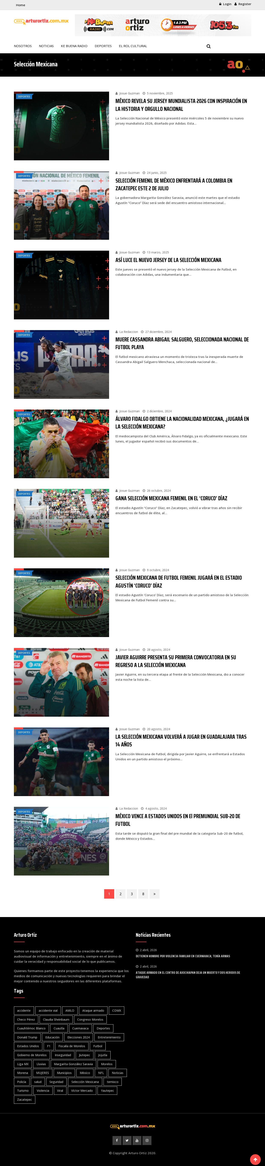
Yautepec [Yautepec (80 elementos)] (107, 1090)
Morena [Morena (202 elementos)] (22, 1073)
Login (227, 4)
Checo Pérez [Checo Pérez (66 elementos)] (26, 1019)
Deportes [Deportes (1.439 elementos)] (103, 1028)
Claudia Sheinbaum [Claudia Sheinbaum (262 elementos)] (56, 1019)
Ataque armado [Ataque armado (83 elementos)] (94, 1010)
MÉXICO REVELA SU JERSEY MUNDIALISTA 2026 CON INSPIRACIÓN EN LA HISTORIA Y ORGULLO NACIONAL (181, 105)
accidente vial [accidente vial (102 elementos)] (48, 1010)
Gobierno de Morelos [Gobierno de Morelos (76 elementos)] (32, 1055)
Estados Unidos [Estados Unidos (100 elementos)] (28, 1046)
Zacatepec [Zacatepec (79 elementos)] (24, 1099)
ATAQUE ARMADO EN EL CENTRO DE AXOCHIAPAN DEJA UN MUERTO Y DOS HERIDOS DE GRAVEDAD (188, 975)
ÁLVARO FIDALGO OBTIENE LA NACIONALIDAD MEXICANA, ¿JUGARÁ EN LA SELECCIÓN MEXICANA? (182, 422)
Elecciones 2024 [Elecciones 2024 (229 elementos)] (79, 1037)
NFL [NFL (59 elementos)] (101, 1073)
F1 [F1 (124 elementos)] (49, 1046)
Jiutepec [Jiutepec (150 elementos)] (84, 1055)
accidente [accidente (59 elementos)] (24, 1010)
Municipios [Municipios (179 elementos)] (64, 1073)
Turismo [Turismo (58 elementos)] (23, 1090)
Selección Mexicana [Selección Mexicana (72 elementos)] (85, 1081)
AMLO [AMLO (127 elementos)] (70, 1010)
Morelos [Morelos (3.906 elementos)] (107, 1064)
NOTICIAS (46, 46)
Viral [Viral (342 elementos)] (61, 1090)
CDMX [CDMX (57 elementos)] (117, 1010)
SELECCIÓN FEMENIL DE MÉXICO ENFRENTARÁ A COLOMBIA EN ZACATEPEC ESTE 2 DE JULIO (173, 184)
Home (20, 5)
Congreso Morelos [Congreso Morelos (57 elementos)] (91, 1019)
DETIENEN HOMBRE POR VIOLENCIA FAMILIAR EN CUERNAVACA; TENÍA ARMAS (183, 956)
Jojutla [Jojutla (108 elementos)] (103, 1055)
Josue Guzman (129, 93)
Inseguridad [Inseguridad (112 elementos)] (63, 1055)
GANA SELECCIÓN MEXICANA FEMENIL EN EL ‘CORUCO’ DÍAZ (171, 498)
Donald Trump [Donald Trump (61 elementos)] (27, 1037)
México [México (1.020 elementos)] (85, 1073)
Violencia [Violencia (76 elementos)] (43, 1090)
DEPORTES (103, 46)
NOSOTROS (23, 46)
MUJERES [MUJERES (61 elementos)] (42, 1073)
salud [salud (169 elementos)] (38, 1081)
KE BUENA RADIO (74, 46)
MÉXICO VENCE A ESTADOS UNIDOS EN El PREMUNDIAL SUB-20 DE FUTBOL (177, 820)
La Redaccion (128, 331)
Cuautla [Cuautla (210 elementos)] (59, 1028)
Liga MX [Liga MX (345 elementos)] (23, 1064)
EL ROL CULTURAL (133, 46)
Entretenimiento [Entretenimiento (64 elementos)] (109, 1037)
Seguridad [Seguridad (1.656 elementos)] (57, 1081)
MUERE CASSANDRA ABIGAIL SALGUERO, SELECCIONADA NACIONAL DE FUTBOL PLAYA (182, 343)
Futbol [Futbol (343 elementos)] (98, 1046)
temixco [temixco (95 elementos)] (113, 1081)
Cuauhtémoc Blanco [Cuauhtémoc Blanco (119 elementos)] (31, 1028)
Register (244, 4)
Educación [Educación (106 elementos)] (53, 1037)
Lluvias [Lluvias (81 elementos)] (41, 1064)
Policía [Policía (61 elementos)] (21, 1081)
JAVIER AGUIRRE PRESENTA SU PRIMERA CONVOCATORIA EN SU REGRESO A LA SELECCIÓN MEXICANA (175, 660)
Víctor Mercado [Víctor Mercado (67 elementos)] (82, 1090)
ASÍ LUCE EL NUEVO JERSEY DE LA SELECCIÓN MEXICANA (168, 259)
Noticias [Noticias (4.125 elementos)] (118, 1073)
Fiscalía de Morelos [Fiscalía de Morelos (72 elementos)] (72, 1046)
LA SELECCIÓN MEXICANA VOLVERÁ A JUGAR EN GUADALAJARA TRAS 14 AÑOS (181, 740)
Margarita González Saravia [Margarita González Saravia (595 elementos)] (73, 1064)
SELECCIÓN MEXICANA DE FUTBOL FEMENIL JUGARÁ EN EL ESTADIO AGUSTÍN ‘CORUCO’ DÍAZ (178, 581)
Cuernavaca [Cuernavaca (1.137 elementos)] (81, 1028)
